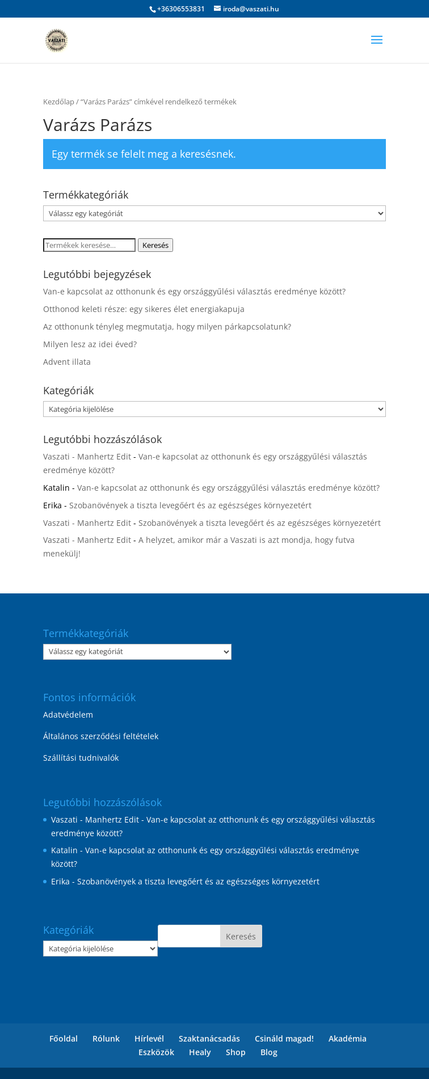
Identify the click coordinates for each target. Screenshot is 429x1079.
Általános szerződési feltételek (100, 736)
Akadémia (348, 1038)
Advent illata (67, 361)
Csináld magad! (284, 1038)
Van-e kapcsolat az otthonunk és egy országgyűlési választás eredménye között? (194, 291)
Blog (268, 1052)
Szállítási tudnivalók (81, 757)
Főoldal (63, 1038)
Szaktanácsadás (209, 1038)
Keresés (155, 245)
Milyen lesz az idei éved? (90, 344)
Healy (200, 1052)
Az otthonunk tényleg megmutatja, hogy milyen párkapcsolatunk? (167, 326)
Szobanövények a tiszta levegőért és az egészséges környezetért (190, 505)
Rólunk (106, 1038)
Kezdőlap (58, 101)
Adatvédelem (68, 714)
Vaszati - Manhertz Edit (87, 456)
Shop (236, 1052)
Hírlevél (149, 1038)
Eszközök (156, 1052)
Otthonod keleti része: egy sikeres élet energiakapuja (144, 309)
